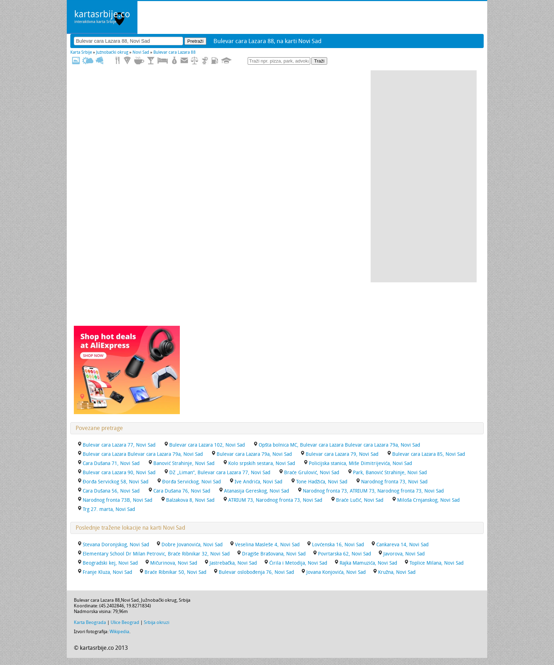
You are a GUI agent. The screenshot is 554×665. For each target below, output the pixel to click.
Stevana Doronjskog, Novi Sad (116, 545)
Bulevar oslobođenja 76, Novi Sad (256, 572)
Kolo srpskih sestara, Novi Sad (261, 463)
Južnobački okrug (112, 52)
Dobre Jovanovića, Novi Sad (192, 545)
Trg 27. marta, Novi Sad (109, 509)
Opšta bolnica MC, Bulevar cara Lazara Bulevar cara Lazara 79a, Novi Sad (339, 445)
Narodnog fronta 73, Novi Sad (394, 482)
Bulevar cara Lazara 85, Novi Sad (428, 454)
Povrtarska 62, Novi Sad (344, 554)
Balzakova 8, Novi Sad (190, 500)
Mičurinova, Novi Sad (173, 563)
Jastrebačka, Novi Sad (233, 563)
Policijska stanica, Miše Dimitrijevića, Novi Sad (360, 463)
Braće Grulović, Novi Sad (311, 473)
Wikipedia (119, 631)
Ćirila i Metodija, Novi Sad (298, 563)
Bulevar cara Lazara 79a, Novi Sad (254, 454)
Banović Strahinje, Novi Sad (183, 463)
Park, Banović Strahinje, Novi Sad (390, 473)
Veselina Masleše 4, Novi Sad (267, 545)
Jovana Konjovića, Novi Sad (336, 572)
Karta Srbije (81, 52)
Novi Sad (140, 52)
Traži (319, 61)
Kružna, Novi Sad (397, 572)
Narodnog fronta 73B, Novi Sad (117, 500)
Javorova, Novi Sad (404, 554)
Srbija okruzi (156, 622)
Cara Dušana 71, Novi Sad (111, 463)
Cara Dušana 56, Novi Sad (111, 491)
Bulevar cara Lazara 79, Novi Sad (342, 454)
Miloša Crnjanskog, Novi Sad (428, 500)
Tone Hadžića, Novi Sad (321, 482)
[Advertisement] (424, 176)
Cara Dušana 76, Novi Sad (181, 491)
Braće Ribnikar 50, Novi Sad (175, 572)
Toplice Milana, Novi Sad (436, 563)
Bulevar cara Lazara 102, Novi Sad (207, 445)
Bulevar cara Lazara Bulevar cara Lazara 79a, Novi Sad (143, 454)
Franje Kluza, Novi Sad (107, 572)
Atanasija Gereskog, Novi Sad (256, 491)
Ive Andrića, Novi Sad (258, 482)
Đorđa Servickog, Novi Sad (191, 482)
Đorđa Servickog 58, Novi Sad (115, 482)
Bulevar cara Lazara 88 (174, 52)
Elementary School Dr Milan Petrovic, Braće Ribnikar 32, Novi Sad (156, 554)
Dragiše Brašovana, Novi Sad (274, 554)
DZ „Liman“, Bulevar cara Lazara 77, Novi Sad (219, 473)
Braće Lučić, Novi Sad (359, 500)
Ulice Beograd (125, 622)
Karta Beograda (90, 622)
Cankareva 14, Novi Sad (402, 545)
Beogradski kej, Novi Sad (110, 563)
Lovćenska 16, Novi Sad (338, 545)
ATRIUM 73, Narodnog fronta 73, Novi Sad (275, 500)
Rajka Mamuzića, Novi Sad (368, 563)
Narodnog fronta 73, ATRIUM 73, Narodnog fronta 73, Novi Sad (373, 491)
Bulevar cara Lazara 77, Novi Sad (119, 445)
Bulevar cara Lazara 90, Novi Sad (119, 473)
